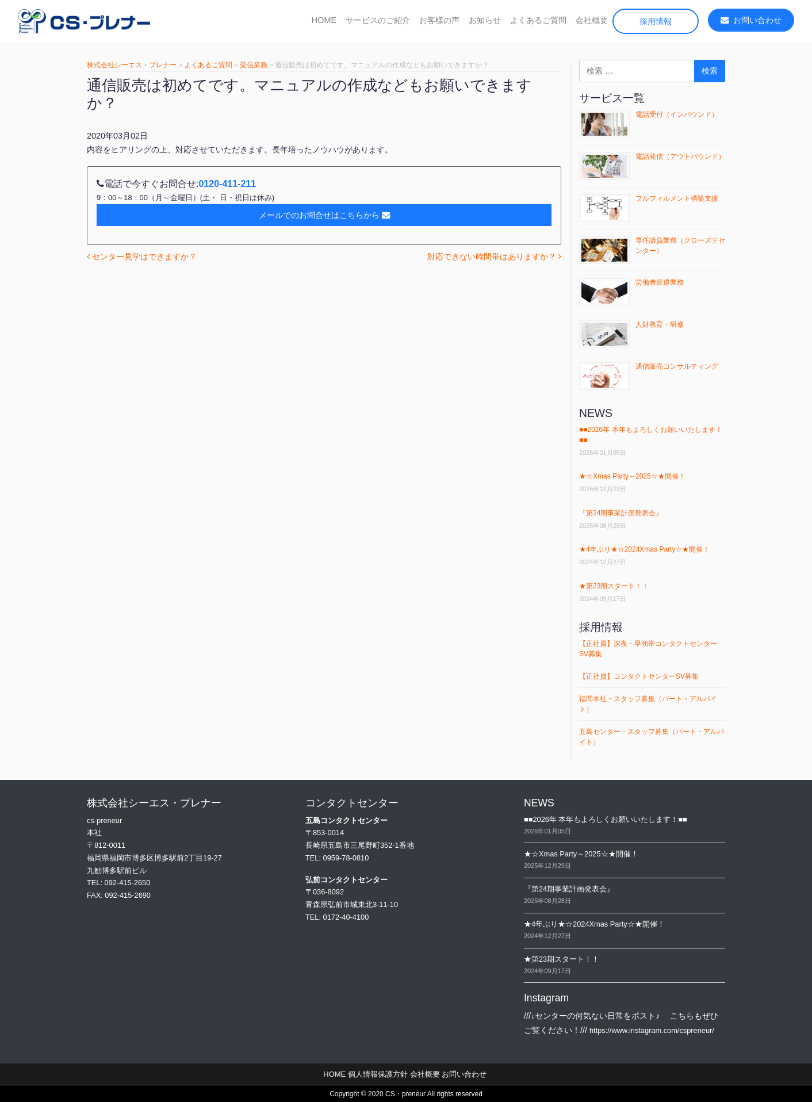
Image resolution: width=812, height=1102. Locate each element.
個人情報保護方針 (378, 1074)
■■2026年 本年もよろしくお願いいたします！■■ (605, 819)
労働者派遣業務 (659, 282)
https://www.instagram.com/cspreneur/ (651, 1030)
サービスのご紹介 (378, 20)
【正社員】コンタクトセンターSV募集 (639, 676)
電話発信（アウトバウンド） (680, 156)
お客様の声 (439, 20)
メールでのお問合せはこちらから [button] (324, 215)
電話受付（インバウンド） (676, 114)
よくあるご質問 (538, 20)
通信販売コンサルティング (676, 366)
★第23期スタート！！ (614, 586)
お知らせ (485, 20)
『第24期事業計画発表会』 (620, 513)
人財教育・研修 (659, 324)
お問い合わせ (751, 20)
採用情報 (655, 21)
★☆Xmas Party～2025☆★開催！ (632, 476)
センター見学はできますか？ (142, 256)
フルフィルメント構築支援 (676, 198)
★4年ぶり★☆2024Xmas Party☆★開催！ (644, 549)
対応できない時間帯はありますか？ (494, 256)
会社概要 (592, 20)
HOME (324, 20)
